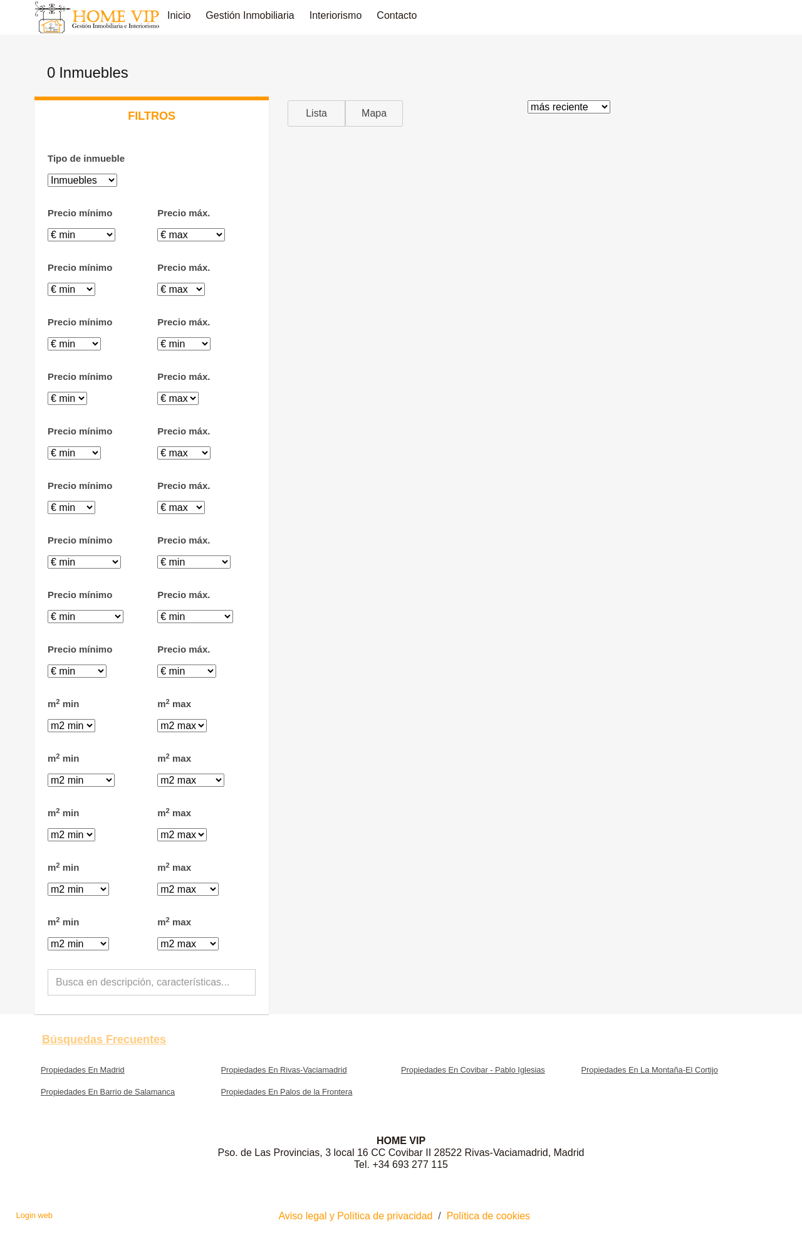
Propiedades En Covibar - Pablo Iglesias (473, 1070)
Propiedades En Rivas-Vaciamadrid (284, 1070)
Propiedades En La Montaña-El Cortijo (649, 1070)
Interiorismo (336, 15)
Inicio (178, 15)
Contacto (397, 15)
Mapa (374, 113)
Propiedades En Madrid (83, 1070)
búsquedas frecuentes (104, 1039)
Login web (34, 1215)
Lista (316, 113)
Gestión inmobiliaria (250, 15)
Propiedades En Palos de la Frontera (287, 1091)
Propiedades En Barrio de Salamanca (108, 1091)
